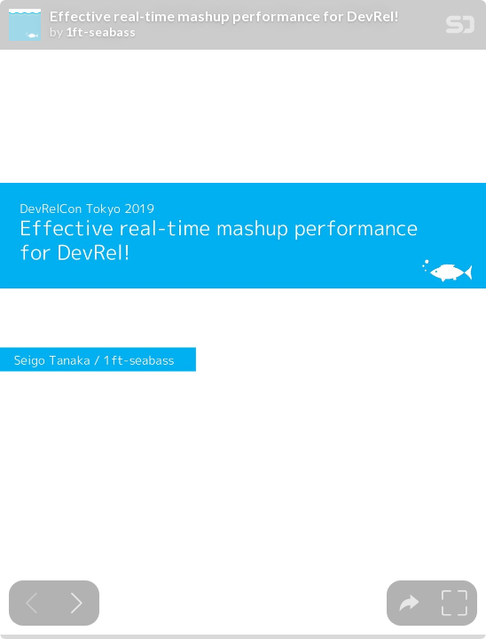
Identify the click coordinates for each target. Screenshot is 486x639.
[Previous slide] (31, 603)
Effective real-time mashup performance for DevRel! (224, 16)
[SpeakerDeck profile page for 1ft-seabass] (25, 26)
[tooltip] (409, 603)
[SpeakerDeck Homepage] (460, 28)
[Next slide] (77, 603)
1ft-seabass (101, 32)
